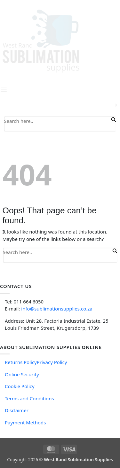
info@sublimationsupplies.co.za (56, 308)
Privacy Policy (52, 362)
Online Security (22, 374)
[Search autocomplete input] (57, 128)
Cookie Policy (20, 386)
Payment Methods (25, 422)
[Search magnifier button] (113, 119)
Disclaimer (16, 410)
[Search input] (57, 120)
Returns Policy (21, 362)
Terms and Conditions (29, 398)
